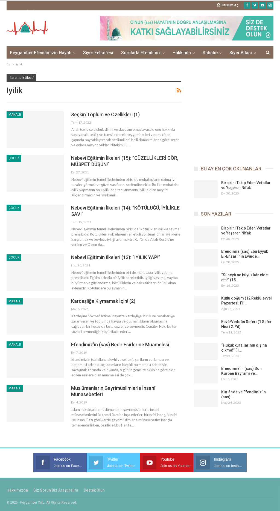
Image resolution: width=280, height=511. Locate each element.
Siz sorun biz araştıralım (55, 490)
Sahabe (210, 52)
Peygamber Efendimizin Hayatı (40, 52)
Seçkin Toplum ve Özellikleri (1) (105, 114)
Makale (14, 115)
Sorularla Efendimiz (141, 52)
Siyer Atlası (240, 52)
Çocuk (13, 158)
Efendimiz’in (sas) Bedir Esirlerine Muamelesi (120, 344)
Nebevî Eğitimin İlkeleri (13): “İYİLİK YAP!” (115, 257)
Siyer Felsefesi (98, 52)
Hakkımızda (17, 490)
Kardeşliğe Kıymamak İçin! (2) (103, 301)
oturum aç (227, 5)
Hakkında (182, 52)
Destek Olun (94, 490)
